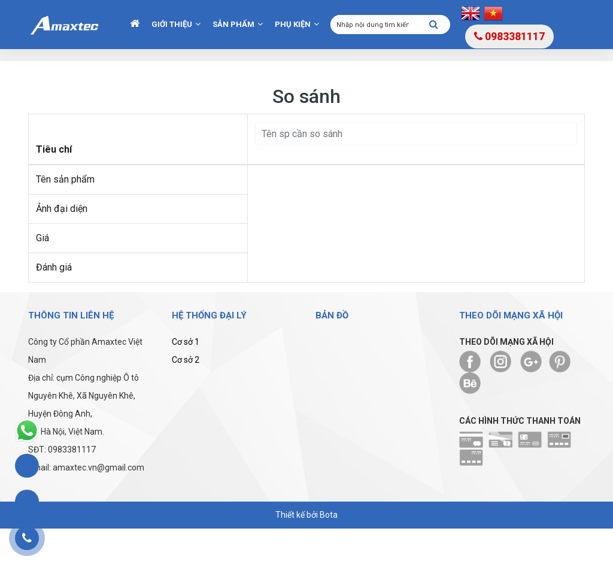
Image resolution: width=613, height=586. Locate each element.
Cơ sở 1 (185, 342)
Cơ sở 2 (185, 360)
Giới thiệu (171, 24)
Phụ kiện (293, 24)
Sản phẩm (233, 24)
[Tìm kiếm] (433, 25)
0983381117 (509, 36)
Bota (329, 515)
